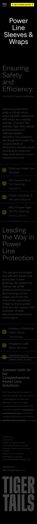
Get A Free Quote (22, 4)
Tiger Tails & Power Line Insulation (16, 461)
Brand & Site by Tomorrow (13, 456)
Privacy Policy (8, 439)
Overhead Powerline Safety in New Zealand (16, 452)
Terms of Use (7, 442)
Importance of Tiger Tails (12, 458)
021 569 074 (8, 468)
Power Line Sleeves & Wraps (13, 445)
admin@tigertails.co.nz (13, 472)
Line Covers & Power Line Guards (15, 447)
